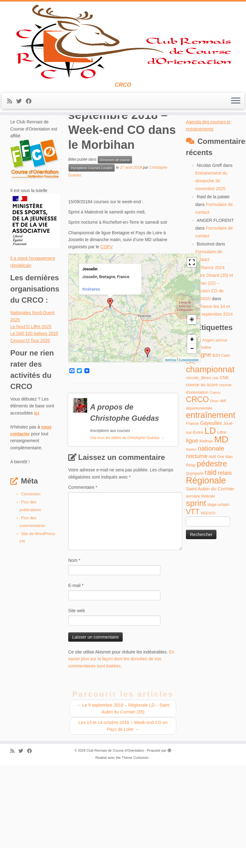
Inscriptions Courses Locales (91, 253)
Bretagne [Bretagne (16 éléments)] (198, 440)
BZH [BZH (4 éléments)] (216, 441)
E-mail (75, 671)
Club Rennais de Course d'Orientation (115, 836)
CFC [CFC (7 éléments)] (191, 448)
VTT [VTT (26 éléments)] (193, 598)
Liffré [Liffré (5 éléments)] (221, 518)
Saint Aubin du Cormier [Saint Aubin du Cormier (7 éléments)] (210, 574)
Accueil (17, 168)
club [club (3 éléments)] (215, 463)
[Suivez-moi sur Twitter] (21, 143)
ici (36, 498)
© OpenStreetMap (189, 445)
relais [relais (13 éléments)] (225, 558)
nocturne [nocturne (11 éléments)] (196, 542)
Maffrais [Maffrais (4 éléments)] (206, 527)
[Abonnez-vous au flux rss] (11, 143)
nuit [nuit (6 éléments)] (212, 542)
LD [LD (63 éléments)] (210, 516)
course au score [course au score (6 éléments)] (202, 470)
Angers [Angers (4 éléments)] (208, 426)
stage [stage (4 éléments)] (212, 590)
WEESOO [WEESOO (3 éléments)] (208, 599)
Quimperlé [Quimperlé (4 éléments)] (194, 559)
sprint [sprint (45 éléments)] (196, 589)
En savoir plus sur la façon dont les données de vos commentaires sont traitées (121, 744)
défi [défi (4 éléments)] (223, 486)
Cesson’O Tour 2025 (30, 426)
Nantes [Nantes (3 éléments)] (191, 535)
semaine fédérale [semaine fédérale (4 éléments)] (200, 582)
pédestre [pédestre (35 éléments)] (212, 549)
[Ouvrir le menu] (235, 143)
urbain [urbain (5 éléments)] (223, 590)
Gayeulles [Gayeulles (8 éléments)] (211, 508)
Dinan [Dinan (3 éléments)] (214, 486)
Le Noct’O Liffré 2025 (30, 412)
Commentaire (82, 573)
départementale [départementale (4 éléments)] (199, 494)
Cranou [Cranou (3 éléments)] (215, 478)
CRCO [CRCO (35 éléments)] (197, 485)
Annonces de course (49, 168)
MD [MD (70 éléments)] (221, 525)
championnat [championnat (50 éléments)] (210, 455)
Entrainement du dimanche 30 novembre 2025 (211, 266)
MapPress (170, 445)
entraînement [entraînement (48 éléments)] (210, 501)
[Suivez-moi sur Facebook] (30, 143)
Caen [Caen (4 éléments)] (225, 441)
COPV (107, 332)
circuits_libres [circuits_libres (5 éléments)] (198, 463)
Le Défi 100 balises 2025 (34, 419)
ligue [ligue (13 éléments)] (192, 526)
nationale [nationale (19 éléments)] (211, 534)
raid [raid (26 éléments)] (210, 558)
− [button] (192, 434)
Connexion (30, 579)
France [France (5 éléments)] (192, 509)
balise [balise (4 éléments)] (206, 433)
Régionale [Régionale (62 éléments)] (206, 566)
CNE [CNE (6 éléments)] (224, 463)
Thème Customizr (135, 843)
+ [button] (192, 425)
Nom (74, 646)
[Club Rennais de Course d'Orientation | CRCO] (123, 63)
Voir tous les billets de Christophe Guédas (127, 523)
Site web (76, 696)
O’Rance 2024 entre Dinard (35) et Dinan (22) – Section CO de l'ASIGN (214, 369)
